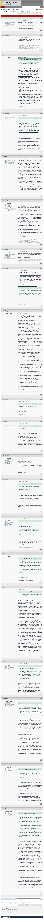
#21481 (41, 18)
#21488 (41, 268)
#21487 (41, 249)
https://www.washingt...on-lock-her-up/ (27, 874)
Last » (30, 11)
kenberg (5, 156)
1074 (17, 11)
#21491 (41, 421)
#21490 (41, 399)
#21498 (41, 698)
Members (7, 7)
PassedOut (6, 200)
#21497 (41, 661)
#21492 (41, 455)
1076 (22, 11)
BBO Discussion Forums (5, 9)
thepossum (6, 455)
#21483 (41, 55)
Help (40, 5)
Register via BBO (27, 4)
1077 (25, 11)
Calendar (12, 7)
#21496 (41, 587)
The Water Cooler (19, 9)
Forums (2, 7)
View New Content (37, 9)
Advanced (43, 7)
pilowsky (5, 55)
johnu (5, 587)
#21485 (41, 156)
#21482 (41, 35)
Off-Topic (12, 9)
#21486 (41, 200)
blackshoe (6, 35)
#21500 (41, 808)
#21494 (41, 516)
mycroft (5, 249)
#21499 (41, 764)
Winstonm (6, 18)
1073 (14, 11)
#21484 (41, 113)
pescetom (6, 113)
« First (9, 11)
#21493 (41, 479)
